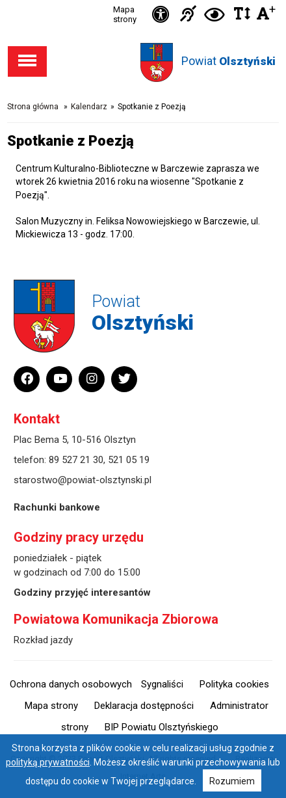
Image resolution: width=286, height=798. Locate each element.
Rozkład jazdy (43, 640)
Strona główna (32, 106)
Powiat (228, 61)
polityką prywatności (48, 762)
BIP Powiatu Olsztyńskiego (161, 727)
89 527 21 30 (76, 460)
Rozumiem (232, 781)
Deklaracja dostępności (144, 706)
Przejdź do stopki (143, 0)
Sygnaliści (162, 684)
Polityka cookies (234, 684)
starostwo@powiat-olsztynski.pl (82, 480)
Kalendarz (89, 106)
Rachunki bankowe (57, 507)
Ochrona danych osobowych (71, 684)
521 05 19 (129, 460)
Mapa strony (124, 14)
